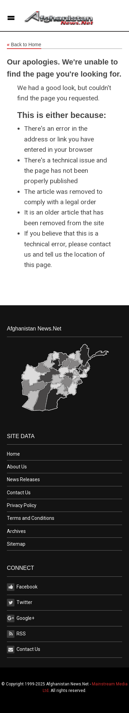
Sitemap (16, 544)
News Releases (23, 479)
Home (13, 454)
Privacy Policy (21, 505)
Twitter (19, 602)
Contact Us (19, 492)
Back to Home (24, 44)
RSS (16, 634)
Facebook (22, 587)
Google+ (20, 618)
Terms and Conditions (30, 518)
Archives (16, 531)
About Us (17, 466)
